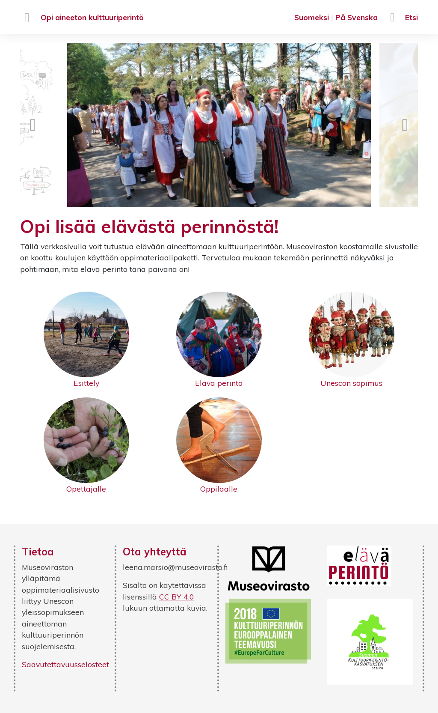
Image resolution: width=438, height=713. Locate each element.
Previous (32, 125)
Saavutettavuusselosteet (65, 664)
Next (405, 125)
